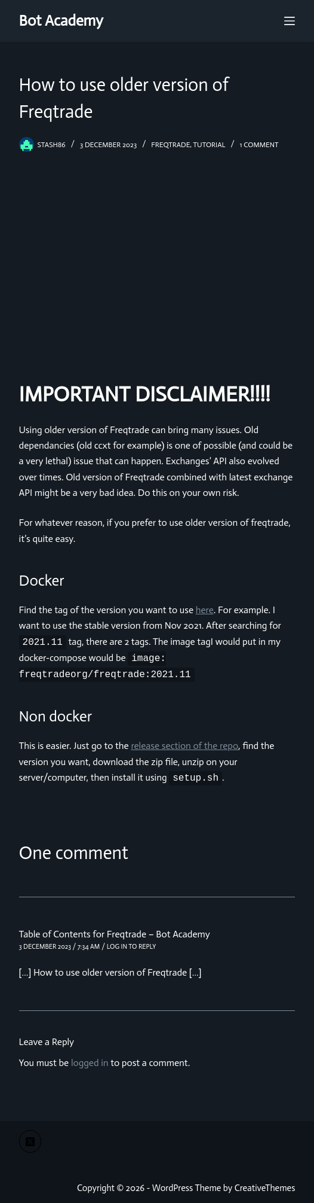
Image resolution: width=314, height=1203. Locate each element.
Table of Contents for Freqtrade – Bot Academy (114, 934)
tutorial (209, 145)
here (205, 610)
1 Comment (259, 145)
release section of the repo (184, 745)
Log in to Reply (131, 947)
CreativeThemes (265, 1188)
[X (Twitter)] (30, 1141)
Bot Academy (61, 20)
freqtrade (170, 145)
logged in (90, 1062)
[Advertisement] (157, 263)
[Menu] (289, 21)
